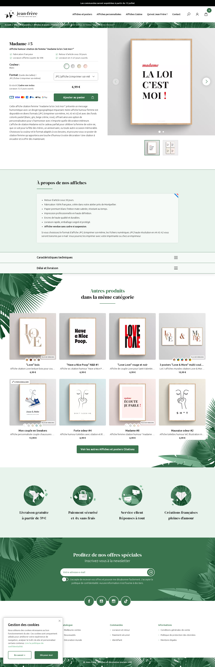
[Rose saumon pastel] (85, 66)
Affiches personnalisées (109, 14)
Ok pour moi (46, 655)
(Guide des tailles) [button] (27, 75)
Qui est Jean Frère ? (157, 14)
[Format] (76, 76)
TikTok (126, 601)
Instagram (113, 601)
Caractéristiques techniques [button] (55, 257)
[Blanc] (66, 66)
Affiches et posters (82, 14)
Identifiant (117, 640)
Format (13, 75)
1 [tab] (159, 132)
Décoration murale (73, 640)
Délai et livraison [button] (47, 268)
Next (208, 81)
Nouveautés (70, 635)
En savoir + (19, 655)
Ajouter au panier (78, 97)
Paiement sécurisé (121, 635)
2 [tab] (163, 132)
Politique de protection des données (178, 635)
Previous (114, 81)
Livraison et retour (121, 630)
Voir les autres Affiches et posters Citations (108, 449)
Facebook (89, 601)
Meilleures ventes (72, 630)
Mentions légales (169, 640)
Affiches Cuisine (134, 14)
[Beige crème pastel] (79, 66)
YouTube (101, 601)
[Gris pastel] (73, 66)
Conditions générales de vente (175, 630)
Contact (176, 14)
